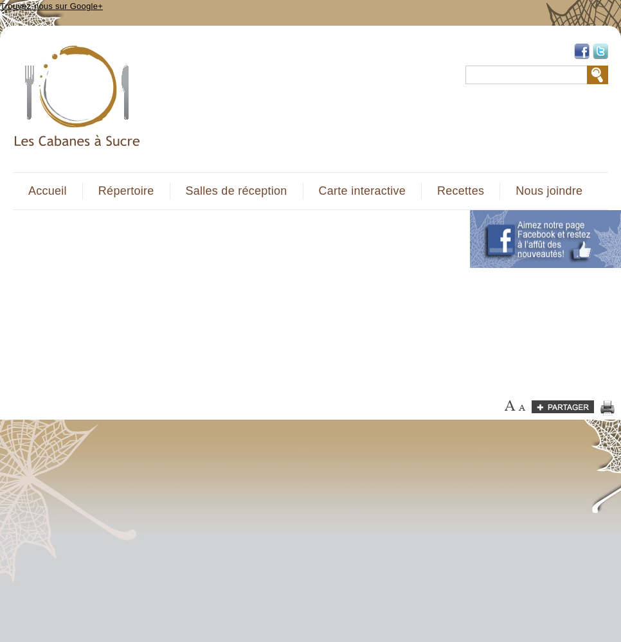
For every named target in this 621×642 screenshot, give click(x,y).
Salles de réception (236, 190)
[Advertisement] (181, 300)
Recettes (460, 190)
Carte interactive (362, 190)
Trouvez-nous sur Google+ (51, 6)
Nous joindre (549, 190)
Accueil (47, 190)
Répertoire (126, 190)
